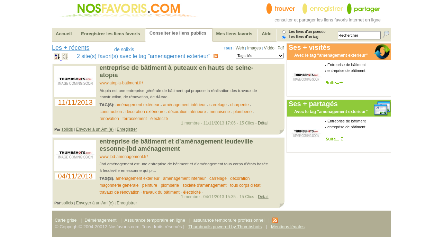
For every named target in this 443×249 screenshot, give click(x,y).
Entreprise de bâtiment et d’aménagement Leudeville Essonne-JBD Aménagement (176, 145)
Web (240, 48)
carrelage (218, 104)
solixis (67, 129)
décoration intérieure (187, 111)
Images (254, 48)
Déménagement (100, 220)
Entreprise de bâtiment (346, 65)
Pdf (281, 48)
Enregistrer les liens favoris (110, 33)
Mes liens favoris (234, 33)
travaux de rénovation (119, 192)
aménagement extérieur (138, 104)
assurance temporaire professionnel (228, 220)
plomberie (243, 111)
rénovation (109, 118)
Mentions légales (288, 226)
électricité (159, 118)
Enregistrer (127, 129)
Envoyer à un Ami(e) (95, 129)
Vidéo (269, 48)
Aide (266, 33)
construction (111, 111)
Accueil (64, 33)
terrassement (135, 118)
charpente (239, 104)
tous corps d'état (245, 185)
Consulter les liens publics (178, 33)
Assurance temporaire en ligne (154, 220)
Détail (263, 123)
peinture (149, 185)
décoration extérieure (145, 111)
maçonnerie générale (119, 185)
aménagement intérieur (184, 104)
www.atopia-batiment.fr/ (121, 83)
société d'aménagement (205, 185)
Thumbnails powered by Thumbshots (225, 226)
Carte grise (66, 220)
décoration (240, 178)
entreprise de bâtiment (346, 70)
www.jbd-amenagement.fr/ (124, 156)
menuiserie (220, 111)
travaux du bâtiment (161, 192)
